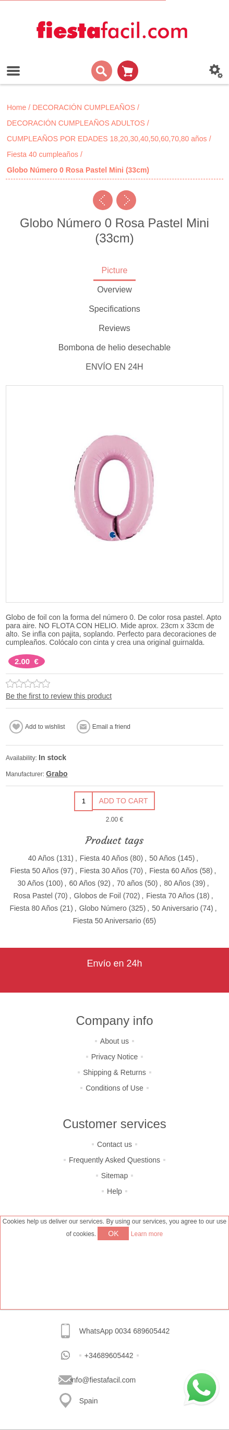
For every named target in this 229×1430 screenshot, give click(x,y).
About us (114, 1041)
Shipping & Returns (114, 1072)
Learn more (147, 1234)
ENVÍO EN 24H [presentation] (114, 366)
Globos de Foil (97, 895)
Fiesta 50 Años (34, 870)
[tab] (114, 271)
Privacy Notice (114, 1057)
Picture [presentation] (115, 270)
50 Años (162, 858)
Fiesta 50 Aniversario (107, 920)
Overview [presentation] (114, 289)
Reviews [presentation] (114, 328)
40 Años (41, 858)
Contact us (114, 1144)
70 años (130, 883)
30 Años (30, 883)
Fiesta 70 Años (170, 895)
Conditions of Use (114, 1088)
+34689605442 (109, 1355)
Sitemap (114, 1175)
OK (113, 1233)
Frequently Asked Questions (114, 1160)
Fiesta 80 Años (33, 908)
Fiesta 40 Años (104, 858)
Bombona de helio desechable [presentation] (114, 347)
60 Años (82, 883)
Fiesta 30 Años (104, 870)
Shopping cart (127, 70)
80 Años (177, 883)
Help (114, 1191)
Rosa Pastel (32, 895)
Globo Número (103, 908)
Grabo (56, 773)
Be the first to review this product (59, 696)
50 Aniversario (175, 908)
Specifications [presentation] (114, 308)
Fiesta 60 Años (173, 870)
